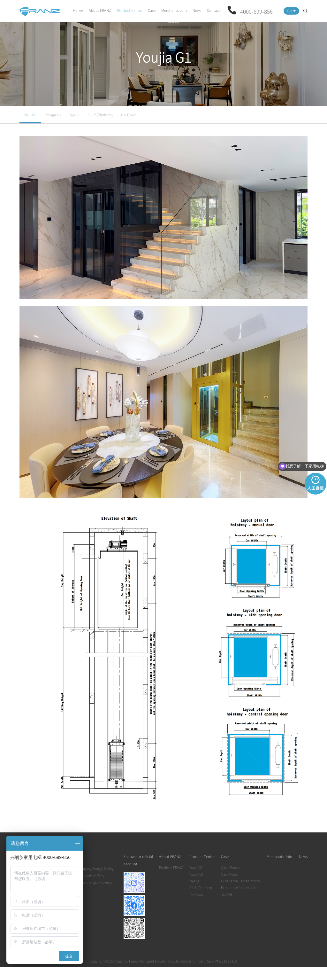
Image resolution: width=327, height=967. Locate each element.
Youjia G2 (53, 114)
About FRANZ (100, 10)
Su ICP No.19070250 (222, 961)
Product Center (129, 10)
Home (78, 10)
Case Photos (230, 867)
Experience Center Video (239, 887)
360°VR (226, 894)
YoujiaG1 (30, 114)
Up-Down (129, 114)
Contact (213, 10)
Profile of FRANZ (171, 867)
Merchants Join (174, 10)
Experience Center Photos (240, 880)
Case (152, 10)
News (197, 10)
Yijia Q (74, 114)
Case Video (229, 874)
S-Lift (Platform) (100, 114)
